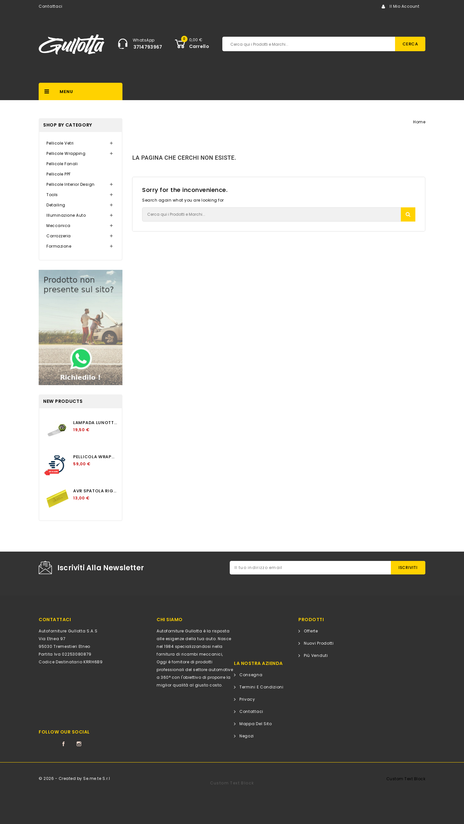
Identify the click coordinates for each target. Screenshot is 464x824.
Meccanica (58, 225)
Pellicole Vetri (60, 143)
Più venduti (316, 655)
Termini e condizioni (261, 687)
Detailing (55, 205)
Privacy (247, 699)
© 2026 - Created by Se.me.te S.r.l (74, 778)
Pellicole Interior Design (70, 184)
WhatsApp (144, 40)
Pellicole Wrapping (65, 153)
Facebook (63, 744)
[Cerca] (278, 44)
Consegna (251, 674)
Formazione (58, 246)
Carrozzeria (58, 236)
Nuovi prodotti (319, 643)
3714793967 (147, 47)
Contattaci (51, 6)
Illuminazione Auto (66, 215)
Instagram (79, 744)
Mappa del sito (255, 723)
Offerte (311, 631)
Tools (52, 194)
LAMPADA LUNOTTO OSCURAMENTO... (95, 423)
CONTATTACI (55, 619)
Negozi (246, 736)
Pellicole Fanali (62, 163)
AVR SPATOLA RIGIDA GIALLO (95, 491)
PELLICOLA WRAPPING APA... (95, 457)
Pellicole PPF (58, 174)
